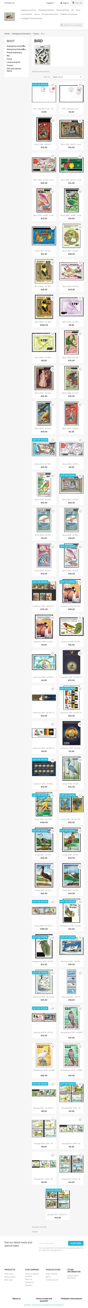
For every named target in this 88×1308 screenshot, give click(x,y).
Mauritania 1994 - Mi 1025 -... (71, 961)
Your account (53, 1269)
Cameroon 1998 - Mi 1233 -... (71, 642)
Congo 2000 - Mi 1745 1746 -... (71, 819)
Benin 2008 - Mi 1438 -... (71, 357)
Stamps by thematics (46, 10)
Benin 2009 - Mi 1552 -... (44, 535)
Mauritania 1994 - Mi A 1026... (44, 997)
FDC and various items (50, 14)
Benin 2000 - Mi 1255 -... (71, 251)
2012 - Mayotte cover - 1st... (44, 109)
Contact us (9, 3)
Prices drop (9, 1274)
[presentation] (58, 1257)
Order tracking (51, 1274)
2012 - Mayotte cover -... (71, 109)
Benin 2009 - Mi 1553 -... (71, 535)
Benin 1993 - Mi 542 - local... (71, 180)
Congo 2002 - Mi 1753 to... (44, 926)
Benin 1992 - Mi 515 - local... (71, 144)
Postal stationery (62, 10)
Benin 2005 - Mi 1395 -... (71, 322)
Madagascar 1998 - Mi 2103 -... (71, 926)
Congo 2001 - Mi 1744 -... (71, 890)
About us (28, 1279)
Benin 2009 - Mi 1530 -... (44, 499)
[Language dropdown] (50, 3)
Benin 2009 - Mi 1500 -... (71, 428)
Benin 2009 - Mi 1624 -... (71, 571)
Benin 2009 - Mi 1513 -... (71, 464)
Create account (52, 1280)
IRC (72, 10)
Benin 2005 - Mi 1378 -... (71, 286)
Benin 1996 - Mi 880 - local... (71, 215)
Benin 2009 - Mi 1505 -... (44, 464)
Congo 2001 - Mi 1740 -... (44, 855)
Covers (37, 14)
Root (11, 41)
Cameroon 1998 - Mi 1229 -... (71, 606)
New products (10, 1277)
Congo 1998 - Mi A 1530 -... (44, 819)
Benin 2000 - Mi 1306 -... (44, 286)
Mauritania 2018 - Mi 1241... (44, 1032)
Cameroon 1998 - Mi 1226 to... (43, 606)
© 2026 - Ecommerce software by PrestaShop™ (44, 1305)
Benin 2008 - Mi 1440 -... (44, 393)
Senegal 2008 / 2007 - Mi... (71, 1108)
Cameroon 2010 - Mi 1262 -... (71, 748)
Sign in (48, 1277)
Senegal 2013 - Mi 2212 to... (57, 1214)
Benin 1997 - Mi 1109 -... (44, 251)
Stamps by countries (28, 10)
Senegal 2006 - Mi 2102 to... (44, 1108)
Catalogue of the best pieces (31, 18)
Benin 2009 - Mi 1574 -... (44, 571)
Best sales (8, 1280)
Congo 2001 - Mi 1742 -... (71, 855)
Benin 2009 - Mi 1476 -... (44, 428)
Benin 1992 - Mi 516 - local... (44, 180)
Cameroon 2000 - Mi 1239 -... (44, 677)
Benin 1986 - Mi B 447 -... (44, 144)
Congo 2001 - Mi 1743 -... (44, 890)
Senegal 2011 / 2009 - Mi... (71, 1143)
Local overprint (26, 14)
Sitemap (28, 1285)
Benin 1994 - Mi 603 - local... (44, 215)
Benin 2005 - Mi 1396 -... (44, 357)
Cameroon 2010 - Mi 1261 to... (71, 677)
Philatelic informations (68, 14)
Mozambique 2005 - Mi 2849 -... (71, 1033)
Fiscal (78, 10)
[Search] (72, 25)
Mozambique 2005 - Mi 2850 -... (44, 1071)
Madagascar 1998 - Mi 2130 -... (43, 961)
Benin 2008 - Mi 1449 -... (71, 393)
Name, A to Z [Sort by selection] (67, 77)
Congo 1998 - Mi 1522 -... (71, 784)
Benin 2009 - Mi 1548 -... (71, 499)
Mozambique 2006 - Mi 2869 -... (71, 1071)
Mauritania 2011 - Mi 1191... (71, 997)
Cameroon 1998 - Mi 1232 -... (44, 642)
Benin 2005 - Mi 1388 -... (44, 322)
